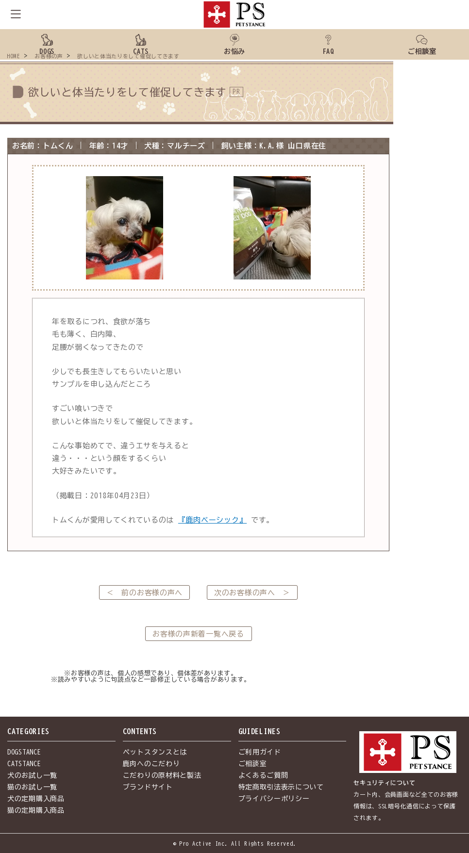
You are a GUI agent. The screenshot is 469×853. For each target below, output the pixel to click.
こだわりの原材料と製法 (162, 775)
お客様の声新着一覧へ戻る (198, 634)
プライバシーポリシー (274, 798)
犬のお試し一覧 (32, 775)
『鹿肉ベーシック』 (212, 520)
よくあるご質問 (263, 775)
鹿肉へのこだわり (151, 763)
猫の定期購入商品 (36, 810)
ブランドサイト (148, 787)
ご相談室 (252, 763)
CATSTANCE (24, 763)
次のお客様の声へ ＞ (252, 592)
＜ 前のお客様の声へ (144, 592)
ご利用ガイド (259, 752)
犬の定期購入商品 (36, 798)
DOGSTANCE (24, 752)
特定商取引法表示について (281, 787)
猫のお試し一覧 (32, 787)
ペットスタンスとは (155, 752)
